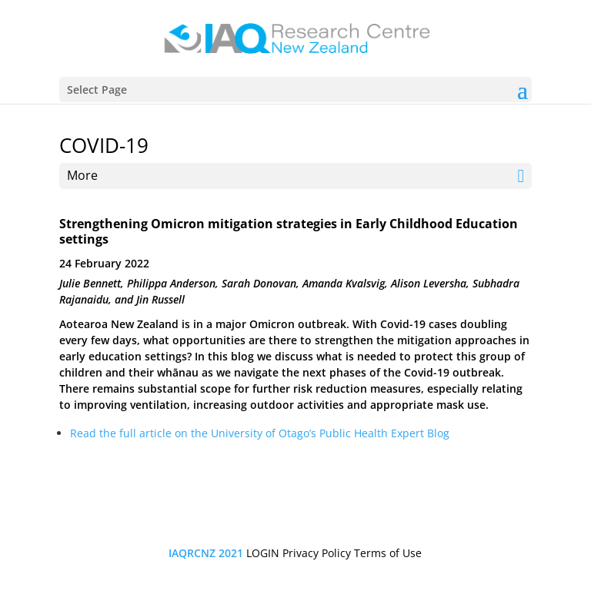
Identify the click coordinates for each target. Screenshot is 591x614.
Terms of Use (388, 553)
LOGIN (262, 553)
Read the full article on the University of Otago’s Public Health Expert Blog (259, 433)
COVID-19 (104, 145)
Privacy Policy (316, 553)
